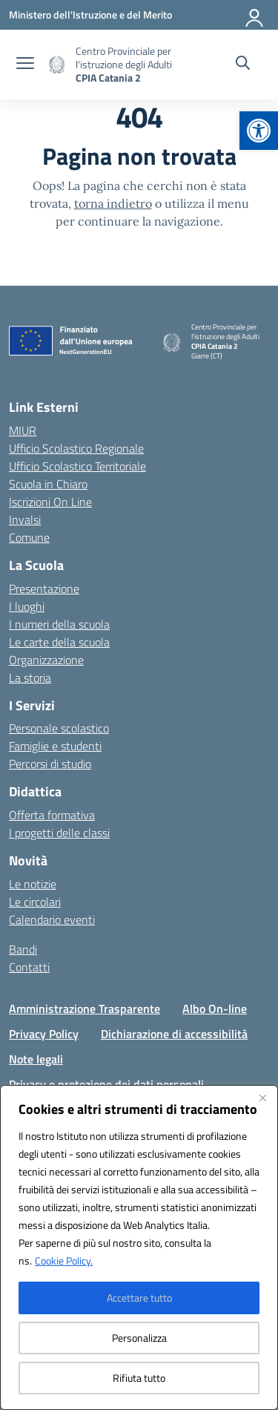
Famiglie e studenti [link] (55, 746)
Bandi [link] (23, 949)
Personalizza (139, 1337)
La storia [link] (30, 677)
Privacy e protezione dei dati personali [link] (106, 1084)
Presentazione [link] (44, 588)
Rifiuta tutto (139, 1378)
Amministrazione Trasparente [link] (84, 1008)
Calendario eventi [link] (52, 919)
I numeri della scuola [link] (59, 624)
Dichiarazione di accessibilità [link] (174, 1034)
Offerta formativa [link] (52, 815)
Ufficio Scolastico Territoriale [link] (77, 466)
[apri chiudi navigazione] (25, 64)
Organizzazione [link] (46, 660)
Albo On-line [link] (214, 1008)
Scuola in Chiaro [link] (48, 484)
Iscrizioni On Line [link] (50, 502)
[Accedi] (255, 14)
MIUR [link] (22, 430)
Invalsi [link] (25, 519)
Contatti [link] (29, 967)
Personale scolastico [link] (59, 728)
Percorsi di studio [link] (50, 764)
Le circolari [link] (35, 902)
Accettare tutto (139, 1297)
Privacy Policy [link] (44, 1034)
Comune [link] (29, 537)
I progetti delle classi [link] (59, 833)
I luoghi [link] (26, 606)
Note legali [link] (36, 1059)
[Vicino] (262, 1097)
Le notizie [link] (32, 884)
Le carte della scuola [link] (59, 642)
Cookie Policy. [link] (64, 1260)
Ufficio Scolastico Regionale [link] (76, 448)
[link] (258, 130)
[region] (139, 1247)
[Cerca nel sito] (242, 64)
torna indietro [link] (113, 203)
